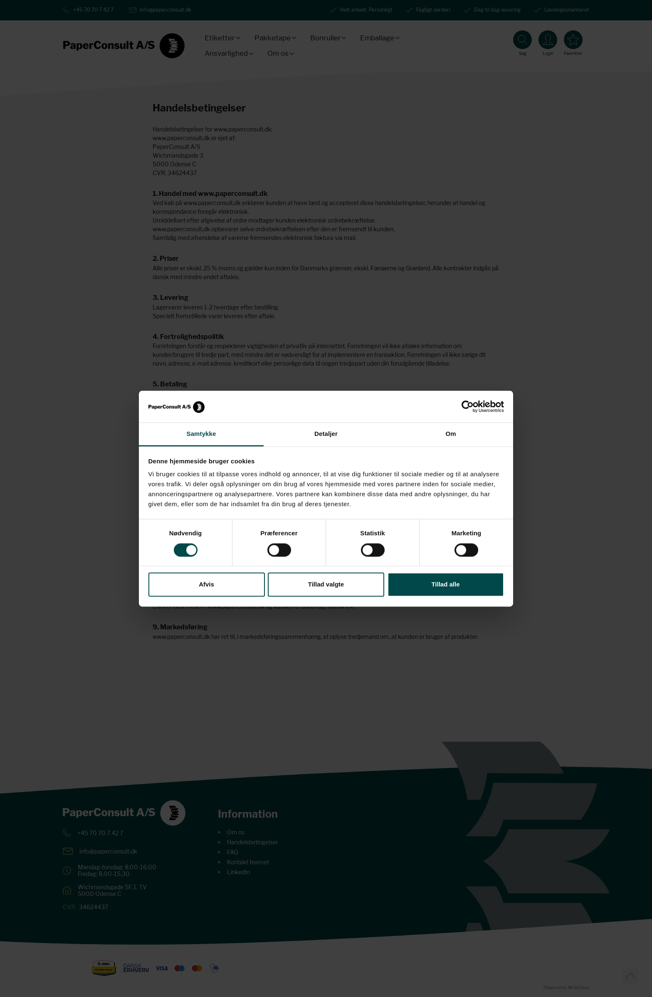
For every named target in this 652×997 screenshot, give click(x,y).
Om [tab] (450, 434)
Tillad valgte (326, 584)
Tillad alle (445, 584)
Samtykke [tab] (201, 434)
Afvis (206, 584)
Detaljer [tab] (326, 434)
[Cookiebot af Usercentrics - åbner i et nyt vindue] (467, 406)
